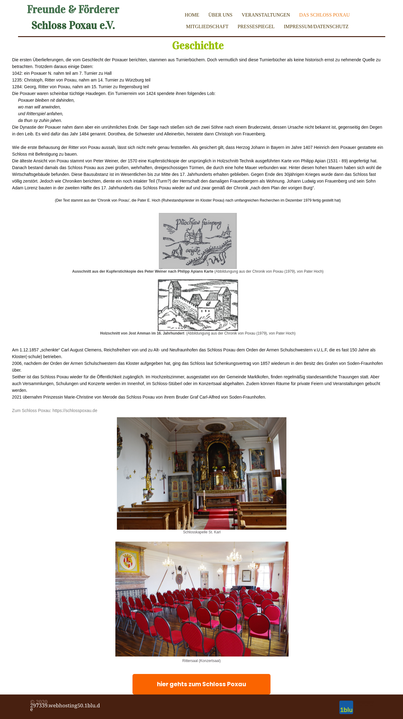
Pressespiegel (256, 26)
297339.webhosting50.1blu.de (65, 707)
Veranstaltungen (266, 14)
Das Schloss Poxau (324, 14)
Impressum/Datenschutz (316, 26)
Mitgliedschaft (207, 26)
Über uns (220, 14)
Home (192, 14)
